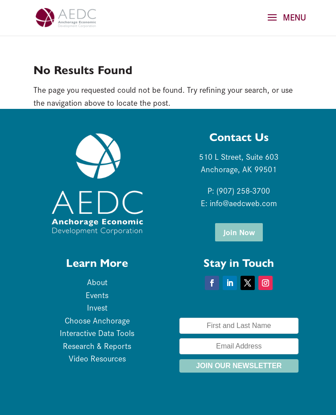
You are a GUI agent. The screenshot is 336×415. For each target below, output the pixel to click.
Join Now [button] (239, 231)
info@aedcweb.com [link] (243, 202)
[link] (65, 16)
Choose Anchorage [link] (97, 320)
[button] (284, 23)
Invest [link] (97, 307)
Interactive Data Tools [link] (97, 332)
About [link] (97, 281)
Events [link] (97, 294)
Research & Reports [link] (97, 345)
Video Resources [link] (97, 358)
